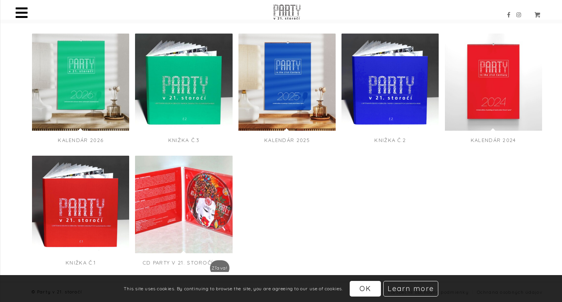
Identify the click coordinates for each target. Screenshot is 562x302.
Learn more (411, 288)
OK (365, 288)
